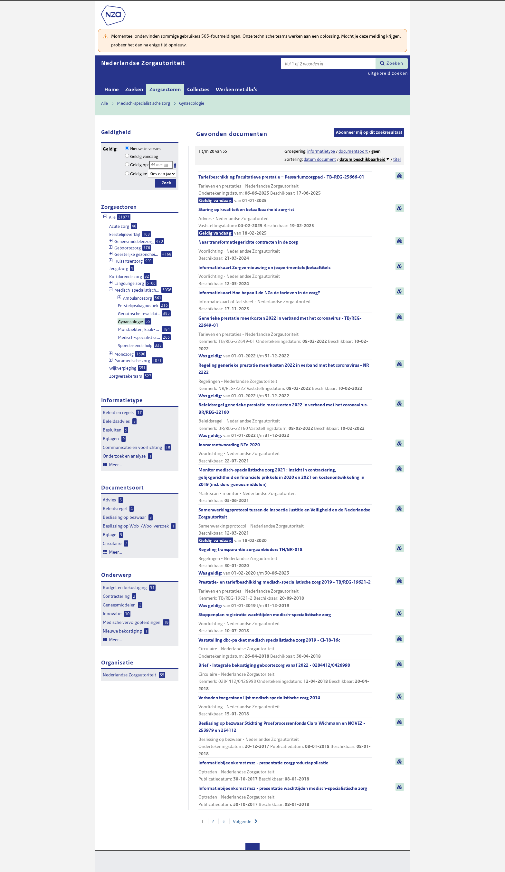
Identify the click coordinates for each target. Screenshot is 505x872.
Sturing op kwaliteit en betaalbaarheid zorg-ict (285, 222)
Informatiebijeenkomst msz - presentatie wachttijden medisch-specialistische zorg (285, 796)
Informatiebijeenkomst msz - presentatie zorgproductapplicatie (285, 771)
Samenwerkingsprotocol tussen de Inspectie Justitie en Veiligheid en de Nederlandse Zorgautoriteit (285, 525)
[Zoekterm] (328, 63)
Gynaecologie (191, 103)
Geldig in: (138, 174)
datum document (320, 159)
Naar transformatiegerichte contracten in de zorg (285, 250)
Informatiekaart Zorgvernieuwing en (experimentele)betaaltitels (285, 276)
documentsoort (353, 151)
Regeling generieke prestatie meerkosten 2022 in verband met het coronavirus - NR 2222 (285, 381)
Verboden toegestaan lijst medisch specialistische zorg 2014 (285, 706)
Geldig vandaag (144, 156)
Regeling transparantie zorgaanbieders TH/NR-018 (285, 561)
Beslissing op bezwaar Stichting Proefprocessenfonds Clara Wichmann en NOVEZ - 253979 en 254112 (285, 739)
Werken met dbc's (236, 89)
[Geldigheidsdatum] (161, 165)
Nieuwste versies (145, 148)
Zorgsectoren (165, 89)
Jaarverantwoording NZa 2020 (285, 453)
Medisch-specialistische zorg (143, 103)
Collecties (198, 89)
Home (111, 89)
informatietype (321, 151)
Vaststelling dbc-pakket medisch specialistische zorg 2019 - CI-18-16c (285, 648)
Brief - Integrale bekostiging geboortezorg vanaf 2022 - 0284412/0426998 (285, 677)
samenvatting (399, 175)
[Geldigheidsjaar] (162, 174)
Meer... (115, 465)
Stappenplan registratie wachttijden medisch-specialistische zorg (285, 623)
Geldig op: (139, 165)
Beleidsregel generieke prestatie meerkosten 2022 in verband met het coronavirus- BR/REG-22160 (285, 420)
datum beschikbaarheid (362, 159)
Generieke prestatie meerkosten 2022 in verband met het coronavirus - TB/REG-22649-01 (285, 337)
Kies (176, 164)
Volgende (242, 821)
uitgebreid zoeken (388, 73)
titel (397, 159)
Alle (104, 103)
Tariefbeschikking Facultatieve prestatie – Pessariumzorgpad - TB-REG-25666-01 (285, 189)
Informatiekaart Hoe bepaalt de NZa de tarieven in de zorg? (285, 301)
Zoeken (394, 63)
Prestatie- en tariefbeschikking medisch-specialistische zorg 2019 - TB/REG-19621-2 (285, 594)
